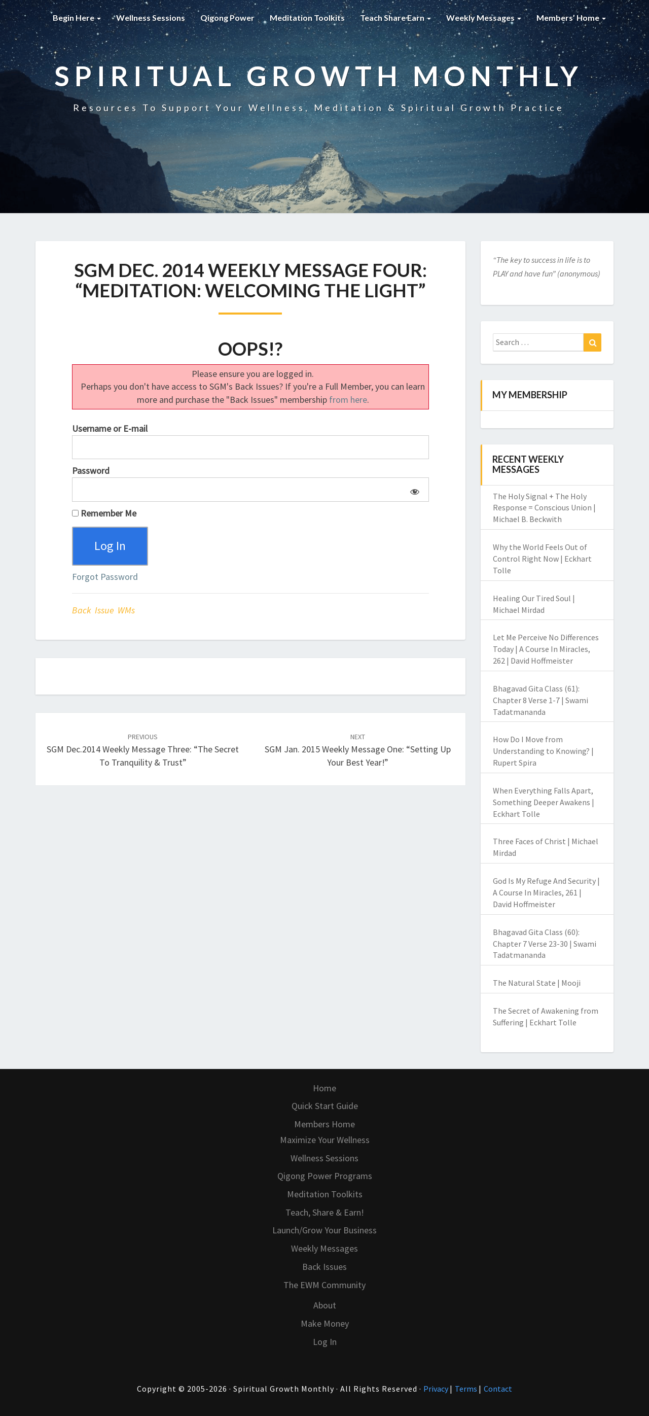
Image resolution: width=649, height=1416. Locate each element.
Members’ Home (571, 17)
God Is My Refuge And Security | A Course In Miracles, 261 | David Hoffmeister (546, 892)
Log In (325, 1342)
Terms (467, 1389)
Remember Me (104, 513)
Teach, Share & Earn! (324, 1212)
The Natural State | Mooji (537, 983)
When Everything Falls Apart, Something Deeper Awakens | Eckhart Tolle (543, 802)
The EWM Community (324, 1285)
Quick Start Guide (325, 1106)
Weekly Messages (483, 17)
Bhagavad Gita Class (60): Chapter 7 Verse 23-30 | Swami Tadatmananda (544, 943)
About (324, 1305)
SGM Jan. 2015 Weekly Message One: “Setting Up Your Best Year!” (358, 750)
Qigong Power (227, 17)
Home (324, 1088)
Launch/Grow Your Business (324, 1230)
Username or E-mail (110, 428)
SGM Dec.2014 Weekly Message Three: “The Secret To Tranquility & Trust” (143, 750)
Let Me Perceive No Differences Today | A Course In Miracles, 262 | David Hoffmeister (546, 649)
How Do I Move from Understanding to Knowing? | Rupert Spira (543, 751)
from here (348, 399)
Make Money (325, 1323)
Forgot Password (105, 576)
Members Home (324, 1124)
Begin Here (77, 17)
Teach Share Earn (395, 17)
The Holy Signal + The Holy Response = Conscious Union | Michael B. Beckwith (544, 508)
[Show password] (413, 489)
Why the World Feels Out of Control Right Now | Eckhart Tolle (542, 558)
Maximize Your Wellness (325, 1140)
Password (91, 470)
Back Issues (324, 1266)
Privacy (436, 1389)
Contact (498, 1389)
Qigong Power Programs (324, 1176)
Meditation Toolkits (307, 17)
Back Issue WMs (103, 610)
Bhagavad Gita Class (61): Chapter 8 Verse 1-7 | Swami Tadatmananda (540, 700)
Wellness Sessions (150, 17)
